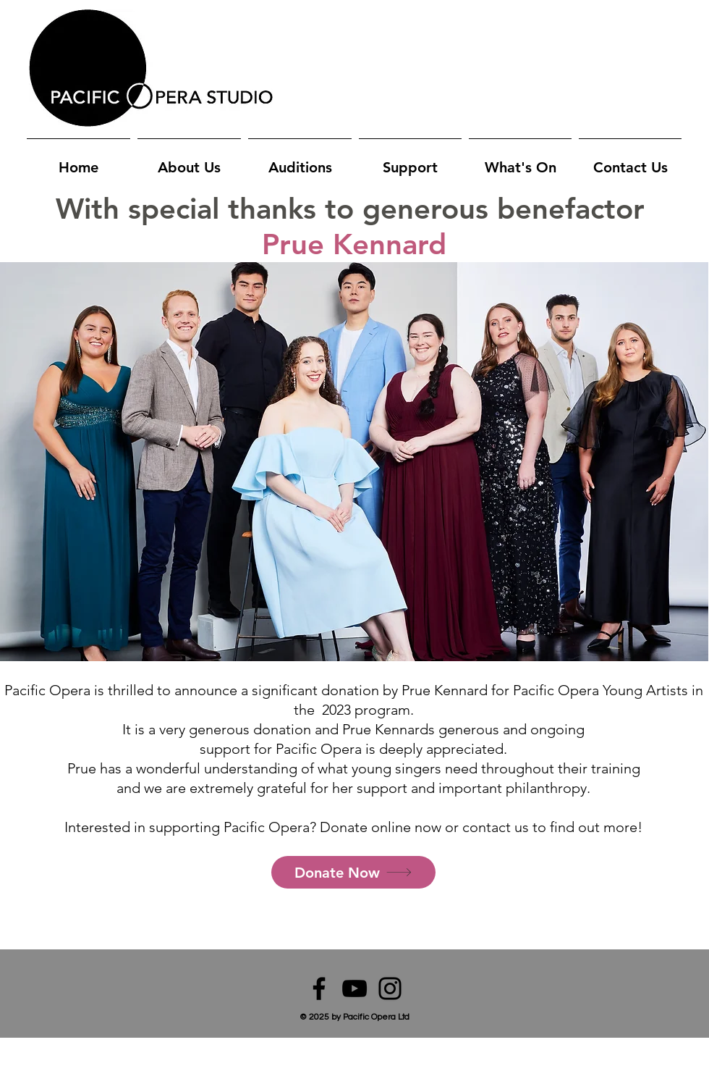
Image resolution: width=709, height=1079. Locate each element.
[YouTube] (354, 988)
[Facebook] (319, 988)
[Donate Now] (353, 872)
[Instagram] (390, 988)
